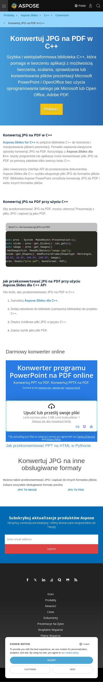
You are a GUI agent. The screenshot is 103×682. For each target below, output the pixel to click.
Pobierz (51, 109)
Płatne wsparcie (50, 635)
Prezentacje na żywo (50, 623)
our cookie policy (69, 652)
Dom (50, 594)
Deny (73, 669)
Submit (51, 548)
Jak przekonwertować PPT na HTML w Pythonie (48, 445)
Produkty (50, 600)
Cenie (50, 612)
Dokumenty (50, 617)
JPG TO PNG (76, 489)
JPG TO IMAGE (27, 489)
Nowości (50, 606)
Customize (30, 669)
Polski (80, 5)
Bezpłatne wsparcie (50, 629)
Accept (51, 660)
